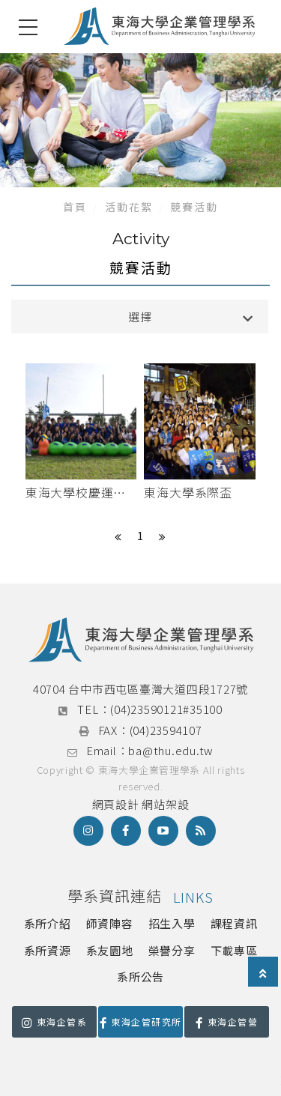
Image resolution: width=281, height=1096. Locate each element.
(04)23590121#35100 (166, 709)
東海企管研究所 (141, 1022)
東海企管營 (227, 1022)
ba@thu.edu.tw (171, 750)
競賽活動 (194, 207)
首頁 (75, 207)
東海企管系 (54, 1022)
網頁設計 (115, 804)
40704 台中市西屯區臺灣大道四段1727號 (140, 688)
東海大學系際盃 (188, 492)
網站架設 (165, 804)
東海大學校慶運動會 (75, 493)
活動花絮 (129, 207)
